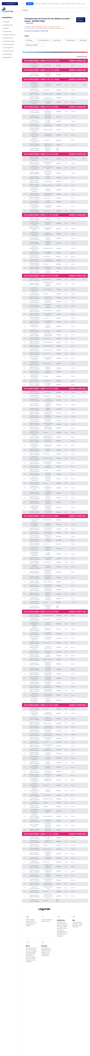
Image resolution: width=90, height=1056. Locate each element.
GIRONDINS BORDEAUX (48, 524)
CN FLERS (45, 376)
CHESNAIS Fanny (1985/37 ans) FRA (34, 669)
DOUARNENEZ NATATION (48, 811)
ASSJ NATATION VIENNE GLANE (48, 334)
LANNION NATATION (47, 189)
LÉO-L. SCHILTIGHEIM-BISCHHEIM (48, 111)
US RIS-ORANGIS (47, 849)
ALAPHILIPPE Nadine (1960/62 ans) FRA (34, 189)
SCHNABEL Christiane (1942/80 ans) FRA (34, 65)
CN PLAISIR (46, 318)
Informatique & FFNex (8, 51)
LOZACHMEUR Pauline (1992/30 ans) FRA (34, 811)
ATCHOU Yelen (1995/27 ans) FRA (34, 858)
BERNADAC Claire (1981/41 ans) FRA (34, 594)
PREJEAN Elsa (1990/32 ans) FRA (34, 820)
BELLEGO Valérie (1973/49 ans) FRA (34, 409)
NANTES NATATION (47, 790)
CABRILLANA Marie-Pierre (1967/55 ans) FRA (34, 228)
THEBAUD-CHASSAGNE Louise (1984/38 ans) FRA (34, 629)
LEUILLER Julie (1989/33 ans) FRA (34, 798)
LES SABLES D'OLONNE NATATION (48, 478)
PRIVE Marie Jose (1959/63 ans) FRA (34, 210)
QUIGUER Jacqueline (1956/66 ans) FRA (34, 140)
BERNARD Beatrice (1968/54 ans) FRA (34, 346)
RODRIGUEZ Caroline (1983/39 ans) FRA (34, 695)
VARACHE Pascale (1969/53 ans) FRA (34, 368)
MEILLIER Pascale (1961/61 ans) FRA (34, 185)
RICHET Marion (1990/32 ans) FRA (34, 749)
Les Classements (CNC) (8, 41)
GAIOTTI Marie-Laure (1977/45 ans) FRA (34, 488)
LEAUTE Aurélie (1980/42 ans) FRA (34, 532)
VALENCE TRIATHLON (48, 623)
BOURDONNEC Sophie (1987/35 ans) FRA (34, 678)
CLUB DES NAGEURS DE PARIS (48, 74)
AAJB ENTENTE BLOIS (48, 820)
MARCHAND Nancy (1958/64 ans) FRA (34, 163)
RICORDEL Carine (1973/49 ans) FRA (34, 493)
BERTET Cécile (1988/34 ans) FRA (34, 738)
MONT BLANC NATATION (47, 223)
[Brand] (10, 9)
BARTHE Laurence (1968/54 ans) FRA (34, 297)
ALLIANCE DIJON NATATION (48, 228)
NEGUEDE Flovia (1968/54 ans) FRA (34, 310)
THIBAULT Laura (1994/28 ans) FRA (34, 841)
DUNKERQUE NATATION (48, 416)
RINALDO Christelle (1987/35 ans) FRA (34, 690)
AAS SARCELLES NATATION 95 (48, 779)
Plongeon (56, 4)
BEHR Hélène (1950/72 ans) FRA (34, 93)
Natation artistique (47, 4)
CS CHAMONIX (47, 381)
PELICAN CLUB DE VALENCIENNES (47, 694)
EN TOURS (45, 158)
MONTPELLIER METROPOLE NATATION (48, 572)
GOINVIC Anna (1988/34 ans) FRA (34, 742)
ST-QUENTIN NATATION (48, 598)
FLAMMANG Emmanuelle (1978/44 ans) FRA (34, 566)
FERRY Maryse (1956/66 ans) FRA (34, 116)
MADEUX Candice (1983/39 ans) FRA (34, 682)
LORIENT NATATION (47, 409)
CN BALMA (46, 785)
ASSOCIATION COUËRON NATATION (47, 853)
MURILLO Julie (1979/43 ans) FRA (34, 589)
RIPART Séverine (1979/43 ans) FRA (34, 572)
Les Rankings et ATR (8, 25)
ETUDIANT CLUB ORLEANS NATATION (48, 284)
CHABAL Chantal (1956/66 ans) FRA (34, 125)
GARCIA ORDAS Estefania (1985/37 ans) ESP (34, 647)
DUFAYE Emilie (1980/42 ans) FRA (34, 585)
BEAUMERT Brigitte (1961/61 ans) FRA (34, 198)
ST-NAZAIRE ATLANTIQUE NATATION (48, 678)
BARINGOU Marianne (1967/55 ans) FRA (34, 248)
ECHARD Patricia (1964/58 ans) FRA (34, 252)
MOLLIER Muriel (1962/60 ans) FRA (34, 194)
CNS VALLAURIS (47, 279)
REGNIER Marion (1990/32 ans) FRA (34, 727)
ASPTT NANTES (47, 338)
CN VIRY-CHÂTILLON (48, 218)
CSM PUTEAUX (46, 256)
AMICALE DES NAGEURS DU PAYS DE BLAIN (48, 896)
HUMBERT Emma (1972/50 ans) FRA (34, 279)
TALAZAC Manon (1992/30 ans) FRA (34, 734)
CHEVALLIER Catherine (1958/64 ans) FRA (34, 168)
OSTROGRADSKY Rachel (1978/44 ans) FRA (34, 554)
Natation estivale (71, 4)
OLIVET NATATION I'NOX (47, 167)
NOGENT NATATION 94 (47, 466)
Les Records (6, 28)
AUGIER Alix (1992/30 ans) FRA (34, 802)
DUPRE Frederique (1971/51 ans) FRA (34, 306)
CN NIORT (45, 470)
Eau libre (62, 4)
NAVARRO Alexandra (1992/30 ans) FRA (34, 790)
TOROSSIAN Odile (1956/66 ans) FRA (34, 149)
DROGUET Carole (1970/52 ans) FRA (34, 371)
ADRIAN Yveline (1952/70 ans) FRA (34, 90)
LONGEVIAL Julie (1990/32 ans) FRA (34, 730)
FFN (83, 4)
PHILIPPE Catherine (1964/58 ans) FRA (34, 264)
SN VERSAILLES (47, 562)
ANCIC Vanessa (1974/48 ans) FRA (34, 420)
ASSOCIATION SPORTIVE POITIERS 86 (47, 507)
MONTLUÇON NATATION (47, 84)
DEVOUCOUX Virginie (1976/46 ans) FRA (34, 445)
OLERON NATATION (47, 177)
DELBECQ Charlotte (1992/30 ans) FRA (34, 829)
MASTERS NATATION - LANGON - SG (47, 404)
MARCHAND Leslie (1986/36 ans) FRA (34, 686)
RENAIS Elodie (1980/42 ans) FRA (34, 602)
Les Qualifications (7, 31)
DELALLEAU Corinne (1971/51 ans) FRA (34, 384)
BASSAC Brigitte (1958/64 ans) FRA (34, 181)
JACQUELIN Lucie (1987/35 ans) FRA (34, 659)
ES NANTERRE (46, 331)
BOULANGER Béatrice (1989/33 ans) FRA (34, 758)
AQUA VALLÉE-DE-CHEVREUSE (47, 462)
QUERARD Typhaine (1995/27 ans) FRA (34, 896)
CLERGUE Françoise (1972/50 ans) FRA (34, 318)
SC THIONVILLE (47, 363)
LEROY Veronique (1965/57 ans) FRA (34, 271)
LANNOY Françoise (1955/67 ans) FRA (34, 144)
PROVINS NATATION (47, 271)
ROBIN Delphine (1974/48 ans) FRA (34, 502)
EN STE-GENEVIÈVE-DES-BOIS (48, 488)
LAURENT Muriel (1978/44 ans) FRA (34, 581)
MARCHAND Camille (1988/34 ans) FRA (34, 723)
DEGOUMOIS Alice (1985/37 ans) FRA (34, 651)
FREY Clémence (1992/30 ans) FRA (34, 771)
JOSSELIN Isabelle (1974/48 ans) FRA (34, 416)
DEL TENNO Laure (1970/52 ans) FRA (34, 301)
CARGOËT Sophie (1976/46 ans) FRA (34, 449)
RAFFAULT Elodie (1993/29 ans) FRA (34, 837)
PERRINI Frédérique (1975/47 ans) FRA (34, 424)
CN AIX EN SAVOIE (47, 94)
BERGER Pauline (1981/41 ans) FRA (34, 540)
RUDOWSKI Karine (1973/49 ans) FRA (34, 466)
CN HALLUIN (46, 862)
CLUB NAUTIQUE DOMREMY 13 (48, 412)
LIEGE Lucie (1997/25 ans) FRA (34, 887)
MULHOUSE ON (47, 65)
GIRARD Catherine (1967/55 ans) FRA (34, 267)
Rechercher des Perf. (8, 38)
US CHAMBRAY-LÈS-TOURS (48, 633)
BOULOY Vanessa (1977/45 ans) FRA (34, 474)
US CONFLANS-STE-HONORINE (48, 134)
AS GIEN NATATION (47, 121)
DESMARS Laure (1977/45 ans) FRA (34, 427)
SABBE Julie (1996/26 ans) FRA (34, 861)
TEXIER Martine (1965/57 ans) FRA (34, 260)
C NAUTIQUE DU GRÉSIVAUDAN (48, 144)
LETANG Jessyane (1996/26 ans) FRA (34, 875)
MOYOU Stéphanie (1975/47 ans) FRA (34, 453)
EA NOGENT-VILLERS (48, 384)
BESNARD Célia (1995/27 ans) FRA (34, 866)
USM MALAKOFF (47, 520)
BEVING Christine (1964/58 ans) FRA (34, 218)
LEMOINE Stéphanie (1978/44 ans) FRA (34, 528)
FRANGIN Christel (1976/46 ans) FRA (34, 470)
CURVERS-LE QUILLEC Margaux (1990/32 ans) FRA (34, 816)
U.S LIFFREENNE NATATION (48, 206)
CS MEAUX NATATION (48, 474)
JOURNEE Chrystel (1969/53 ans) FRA (34, 321)
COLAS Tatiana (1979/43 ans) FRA (34, 606)
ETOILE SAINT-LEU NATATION (48, 267)
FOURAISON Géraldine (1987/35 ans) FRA (34, 624)
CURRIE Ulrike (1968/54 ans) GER (34, 326)
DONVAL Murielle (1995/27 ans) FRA (34, 880)
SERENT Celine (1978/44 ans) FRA (34, 598)
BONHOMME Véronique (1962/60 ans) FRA (34, 206)
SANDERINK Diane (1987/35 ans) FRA (34, 655)
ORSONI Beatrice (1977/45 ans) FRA (34, 396)
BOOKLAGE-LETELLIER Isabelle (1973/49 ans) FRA (34, 458)
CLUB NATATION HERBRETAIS (48, 673)
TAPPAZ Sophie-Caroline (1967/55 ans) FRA (34, 223)
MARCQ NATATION (47, 310)
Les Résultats (6, 21)
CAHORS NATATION (47, 326)
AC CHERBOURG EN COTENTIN (48, 589)
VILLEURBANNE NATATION (48, 321)
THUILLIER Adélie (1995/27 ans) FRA (34, 883)
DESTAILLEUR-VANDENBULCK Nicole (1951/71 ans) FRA (34, 85)
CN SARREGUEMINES (47, 97)
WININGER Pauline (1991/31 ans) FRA (34, 775)
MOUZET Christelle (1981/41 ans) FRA (34, 577)
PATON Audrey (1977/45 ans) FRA (34, 392)
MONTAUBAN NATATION (47, 682)
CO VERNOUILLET (47, 181)
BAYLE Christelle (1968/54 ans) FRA (34, 314)
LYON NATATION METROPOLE (48, 690)
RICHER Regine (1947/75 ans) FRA (34, 74)
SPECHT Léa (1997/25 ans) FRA (34, 900)
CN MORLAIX (46, 90)
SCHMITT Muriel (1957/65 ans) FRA (34, 111)
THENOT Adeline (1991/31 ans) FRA (34, 708)
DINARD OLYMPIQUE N (48, 371)
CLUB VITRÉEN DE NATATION (47, 528)
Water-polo (37, 4)
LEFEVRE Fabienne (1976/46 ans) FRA (34, 440)
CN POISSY (46, 264)
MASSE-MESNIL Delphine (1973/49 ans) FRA (34, 432)
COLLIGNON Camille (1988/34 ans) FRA (34, 767)
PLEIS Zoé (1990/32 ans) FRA (34, 825)
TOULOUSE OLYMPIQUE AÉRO (48, 260)
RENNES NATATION (48, 185)
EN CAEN (45, 432)
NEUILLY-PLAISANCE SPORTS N (48, 149)
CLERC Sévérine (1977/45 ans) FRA (34, 437)
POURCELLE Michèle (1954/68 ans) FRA (34, 135)
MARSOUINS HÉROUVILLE (48, 651)
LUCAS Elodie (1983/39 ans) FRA (34, 633)
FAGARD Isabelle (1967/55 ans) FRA (34, 242)
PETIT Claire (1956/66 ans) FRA (34, 121)
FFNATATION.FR (9, 4)
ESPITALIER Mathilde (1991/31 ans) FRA (34, 785)
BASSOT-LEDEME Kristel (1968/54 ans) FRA (34, 358)
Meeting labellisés (7, 57)
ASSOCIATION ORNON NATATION (48, 437)
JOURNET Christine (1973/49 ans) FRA (34, 512)
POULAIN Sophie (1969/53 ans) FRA (34, 338)
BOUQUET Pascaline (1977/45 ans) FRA (34, 478)
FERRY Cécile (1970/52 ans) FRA (34, 293)
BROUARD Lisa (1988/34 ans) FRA (34, 762)
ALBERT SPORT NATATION (48, 829)
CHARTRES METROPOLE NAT (48, 686)
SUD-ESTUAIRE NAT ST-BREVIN (48, 427)
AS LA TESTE (46, 544)
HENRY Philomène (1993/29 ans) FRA (34, 853)
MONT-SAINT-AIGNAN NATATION (47, 306)
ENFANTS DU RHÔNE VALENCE (48, 125)
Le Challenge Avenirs (8, 47)
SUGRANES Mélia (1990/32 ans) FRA (34, 753)
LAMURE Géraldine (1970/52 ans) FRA (34, 342)
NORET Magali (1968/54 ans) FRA (34, 334)
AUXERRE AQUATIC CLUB (48, 887)
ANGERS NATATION (47, 497)
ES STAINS (45, 709)
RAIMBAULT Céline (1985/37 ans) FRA (34, 642)
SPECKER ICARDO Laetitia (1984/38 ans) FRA (34, 638)
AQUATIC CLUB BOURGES (48, 445)
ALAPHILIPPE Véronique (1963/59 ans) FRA (34, 234)
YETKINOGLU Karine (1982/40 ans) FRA (34, 524)
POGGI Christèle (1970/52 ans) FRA (34, 349)
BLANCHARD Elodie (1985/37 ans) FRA (34, 615)
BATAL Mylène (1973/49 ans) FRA (34, 462)
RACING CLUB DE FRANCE (48, 163)
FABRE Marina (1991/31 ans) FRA (34, 795)
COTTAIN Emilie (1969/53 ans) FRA (34, 380)
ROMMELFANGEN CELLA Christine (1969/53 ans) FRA (34, 363)
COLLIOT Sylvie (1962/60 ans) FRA (34, 201)
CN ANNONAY (46, 211)
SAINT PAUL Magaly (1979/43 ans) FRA (34, 544)
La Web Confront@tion (8, 44)
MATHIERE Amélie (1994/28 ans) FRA (34, 849)
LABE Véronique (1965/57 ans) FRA (34, 256)
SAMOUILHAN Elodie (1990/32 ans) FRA (34, 713)
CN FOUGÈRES (46, 198)
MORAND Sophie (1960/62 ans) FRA (34, 173)
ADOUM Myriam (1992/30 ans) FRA (34, 718)
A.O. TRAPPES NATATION (47, 102)
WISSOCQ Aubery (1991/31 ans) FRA (34, 745)
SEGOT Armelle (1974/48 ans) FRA (34, 404)
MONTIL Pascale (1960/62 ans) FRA (34, 177)
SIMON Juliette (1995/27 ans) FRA (34, 845)
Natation (29, 4)
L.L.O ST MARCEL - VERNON (47, 252)
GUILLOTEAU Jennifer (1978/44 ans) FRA (34, 548)
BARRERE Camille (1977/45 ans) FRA (34, 400)
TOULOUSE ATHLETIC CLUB (48, 297)
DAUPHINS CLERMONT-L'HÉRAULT (48, 243)
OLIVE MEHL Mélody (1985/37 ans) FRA (34, 700)
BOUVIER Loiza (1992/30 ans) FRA (34, 806)
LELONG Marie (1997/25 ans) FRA (34, 891)
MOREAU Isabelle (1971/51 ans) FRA (34, 284)
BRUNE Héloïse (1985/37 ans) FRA (34, 663)
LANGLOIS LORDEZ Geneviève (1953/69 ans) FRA (34, 129)
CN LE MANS (46, 353)
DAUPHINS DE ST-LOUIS (47, 775)
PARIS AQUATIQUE (47, 458)
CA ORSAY (45, 294)
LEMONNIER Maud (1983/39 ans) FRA (34, 673)
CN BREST (45, 802)
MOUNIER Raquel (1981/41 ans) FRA (34, 562)
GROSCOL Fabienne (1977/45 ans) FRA (34, 483)
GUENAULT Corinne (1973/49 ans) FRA (34, 497)
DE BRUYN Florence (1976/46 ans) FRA (34, 412)
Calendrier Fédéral (7, 54)
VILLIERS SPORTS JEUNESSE (48, 424)
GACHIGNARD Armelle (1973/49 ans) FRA (34, 507)
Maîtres (79, 4)
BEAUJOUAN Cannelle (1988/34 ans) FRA (34, 780)
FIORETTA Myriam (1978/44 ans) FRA (34, 558)
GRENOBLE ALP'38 (47, 129)
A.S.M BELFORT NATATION (48, 301)
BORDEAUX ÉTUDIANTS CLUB (47, 233)
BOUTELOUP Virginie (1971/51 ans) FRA (34, 289)
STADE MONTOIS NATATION (48, 738)
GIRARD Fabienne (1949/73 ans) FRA (34, 97)
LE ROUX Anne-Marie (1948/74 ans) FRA (34, 102)
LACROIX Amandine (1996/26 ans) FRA (34, 871)
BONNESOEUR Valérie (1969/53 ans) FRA (34, 376)
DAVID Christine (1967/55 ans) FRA (34, 238)
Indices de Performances (9, 34)
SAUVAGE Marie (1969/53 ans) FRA (34, 330)
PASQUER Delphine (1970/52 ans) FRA (34, 353)
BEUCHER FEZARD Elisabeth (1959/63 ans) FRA (34, 158)
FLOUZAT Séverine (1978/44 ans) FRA (34, 536)
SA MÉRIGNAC (46, 396)
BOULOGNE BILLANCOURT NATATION (48, 116)
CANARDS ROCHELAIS (48, 540)
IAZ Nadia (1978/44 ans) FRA (34, 519)
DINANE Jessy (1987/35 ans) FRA (34, 619)
